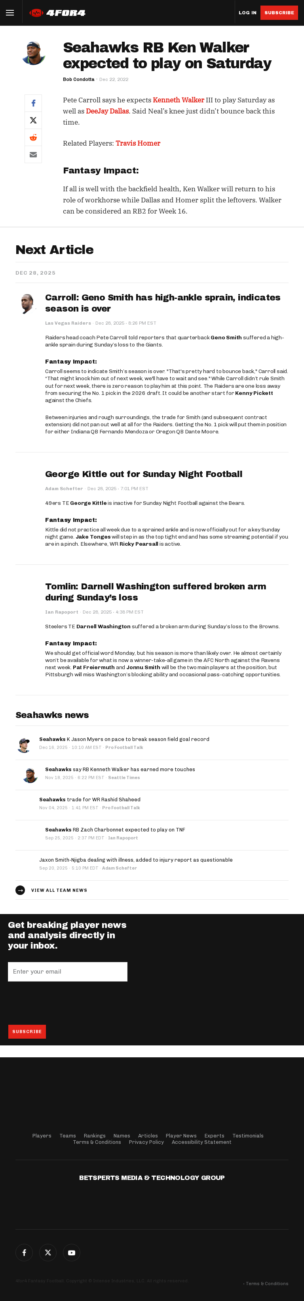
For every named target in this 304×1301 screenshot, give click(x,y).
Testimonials (248, 1136)
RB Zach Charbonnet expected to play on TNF (115, 830)
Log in (247, 13)
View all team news (59, 890)
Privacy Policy (146, 1142)
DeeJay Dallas (107, 111)
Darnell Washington (103, 626)
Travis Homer (138, 143)
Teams (67, 1136)
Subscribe (279, 12)
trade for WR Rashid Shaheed (90, 800)
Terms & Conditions (97, 1142)
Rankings (95, 1136)
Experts (214, 1136)
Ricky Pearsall (139, 544)
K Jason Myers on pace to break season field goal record (124, 739)
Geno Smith (226, 337)
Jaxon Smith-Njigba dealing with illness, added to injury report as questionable (136, 860)
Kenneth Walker (178, 100)
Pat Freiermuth (94, 667)
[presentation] (68, 1002)
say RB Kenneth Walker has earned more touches (120, 769)
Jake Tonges (93, 536)
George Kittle (88, 503)
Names (122, 1136)
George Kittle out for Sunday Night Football (143, 474)
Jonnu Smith (143, 667)
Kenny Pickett (254, 393)
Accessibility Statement (202, 1142)
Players (41, 1136)
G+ (71, 1252)
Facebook (24, 1252)
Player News (181, 1136)
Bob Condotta (78, 79)
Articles (148, 1136)
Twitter (47, 1252)
